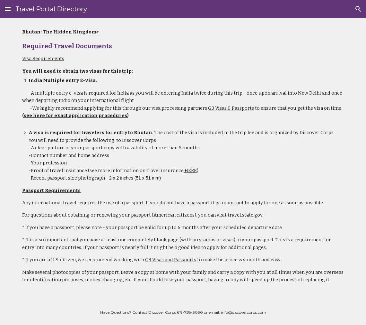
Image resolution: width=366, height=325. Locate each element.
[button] (7, 9)
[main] (183, 159)
